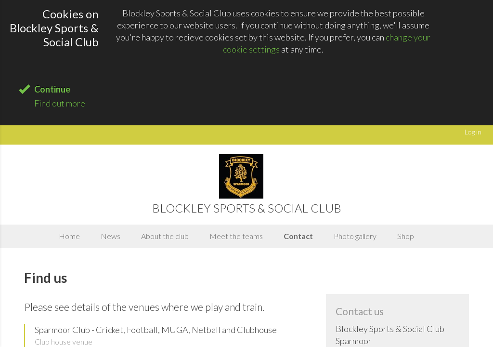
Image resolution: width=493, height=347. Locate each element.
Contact (298, 235)
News (110, 235)
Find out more (59, 103)
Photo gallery (355, 235)
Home (69, 235)
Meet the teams (236, 235)
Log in (473, 132)
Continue (52, 89)
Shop (405, 235)
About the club (165, 235)
